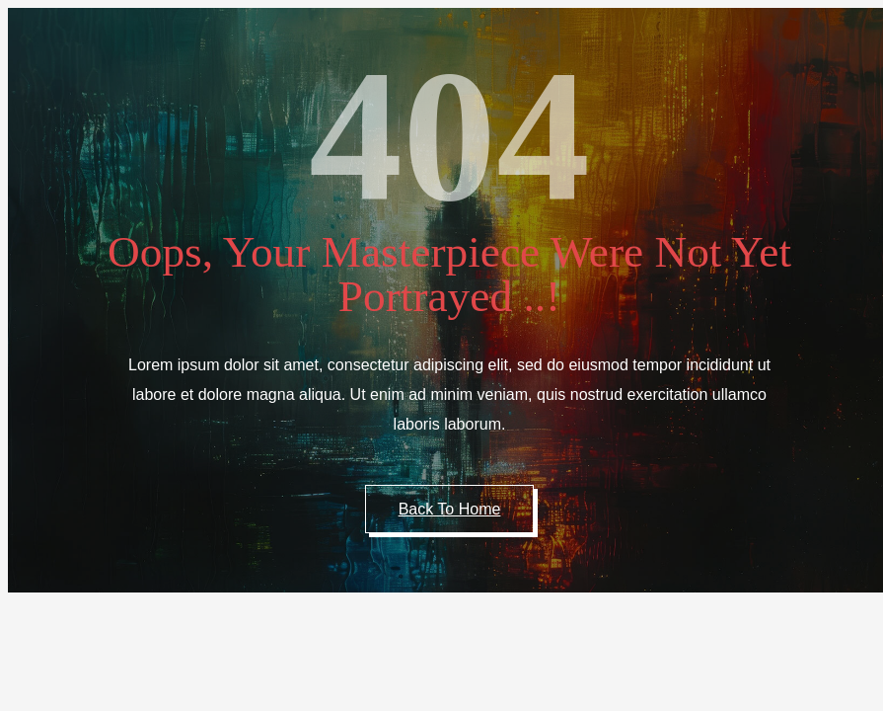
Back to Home (450, 509)
